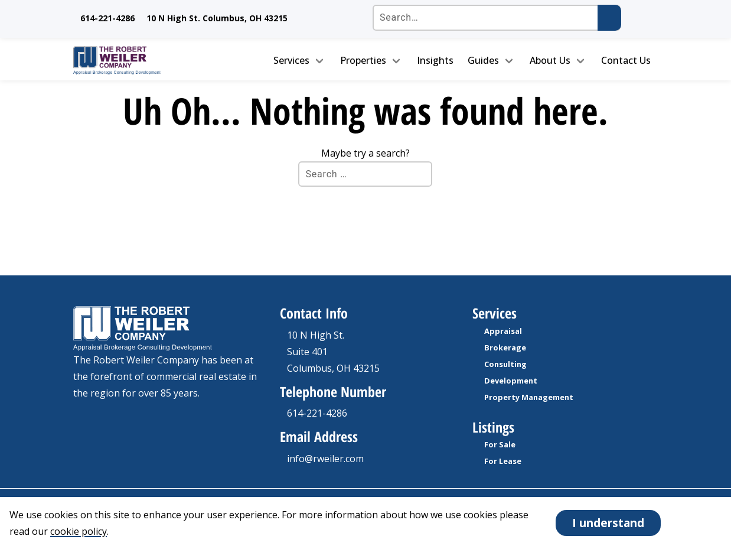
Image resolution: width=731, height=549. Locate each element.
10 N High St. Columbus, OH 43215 (217, 18)
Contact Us (626, 60)
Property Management (528, 397)
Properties (363, 60)
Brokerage (505, 347)
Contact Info (314, 313)
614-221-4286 (107, 18)
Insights (435, 60)
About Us (550, 60)
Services (291, 60)
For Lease (502, 461)
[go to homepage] (141, 60)
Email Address (319, 436)
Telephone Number (333, 391)
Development (510, 380)
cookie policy (78, 531)
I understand (608, 523)
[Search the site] (497, 18)
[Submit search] (609, 18)
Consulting (505, 364)
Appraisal (503, 331)
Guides (483, 60)
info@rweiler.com (325, 458)
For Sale (499, 444)
